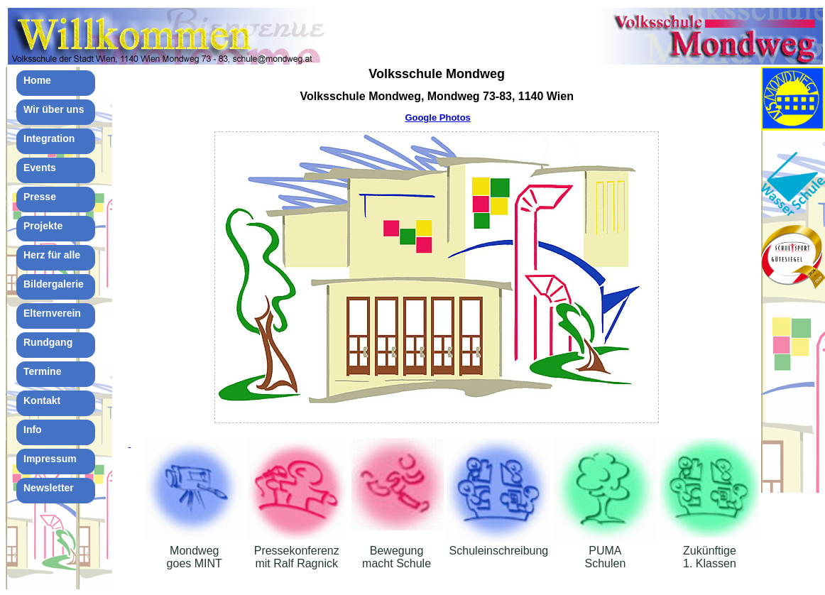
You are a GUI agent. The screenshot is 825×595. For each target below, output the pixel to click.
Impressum (50, 458)
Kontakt (41, 400)
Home (37, 80)
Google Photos (437, 117)
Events (39, 167)
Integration (49, 138)
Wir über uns (53, 109)
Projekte (42, 225)
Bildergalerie (53, 284)
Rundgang (47, 342)
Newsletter (48, 487)
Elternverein (52, 313)
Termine (42, 371)
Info (32, 429)
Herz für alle (51, 255)
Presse (39, 196)
